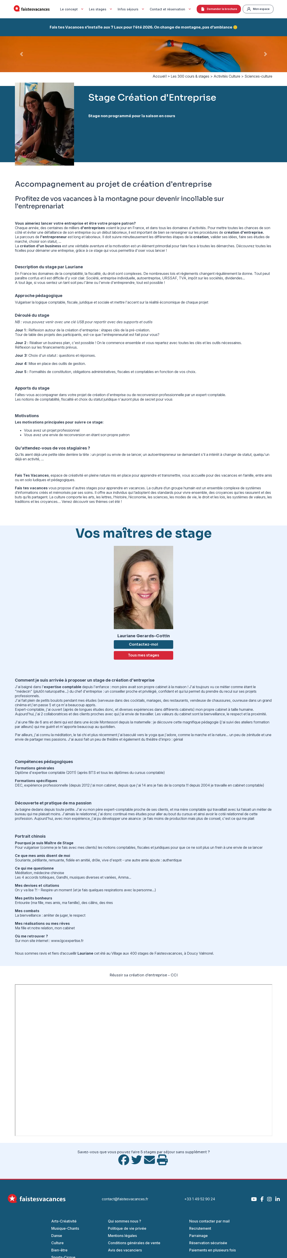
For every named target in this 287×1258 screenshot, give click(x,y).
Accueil (160, 76)
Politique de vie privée (127, 1228)
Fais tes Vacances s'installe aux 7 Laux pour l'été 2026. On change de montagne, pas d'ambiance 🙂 (144, 27)
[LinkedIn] (277, 1199)
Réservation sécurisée (208, 1243)
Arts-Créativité (64, 1221)
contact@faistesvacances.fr (125, 1199)
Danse (56, 1235)
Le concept (72, 9)
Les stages (101, 9)
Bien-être (59, 1250)
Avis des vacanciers (125, 1250)
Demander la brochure (219, 9)
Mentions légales (122, 1235)
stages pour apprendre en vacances (115, 488)
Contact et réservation (171, 9)
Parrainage (198, 1235)
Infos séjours (131, 9)
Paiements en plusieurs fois (212, 1250)
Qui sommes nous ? (124, 1221)
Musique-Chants (65, 1228)
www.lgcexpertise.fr (67, 940)
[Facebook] (262, 1199)
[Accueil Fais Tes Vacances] (32, 9)
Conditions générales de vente (134, 1243)
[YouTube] (254, 1199)
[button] (21, 54)
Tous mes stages (143, 655)
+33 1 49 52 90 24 (199, 1199)
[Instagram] (269, 1199)
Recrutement (200, 1228)
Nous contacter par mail (209, 1221)
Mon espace (258, 9)
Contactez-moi (143, 644)
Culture (57, 1243)
